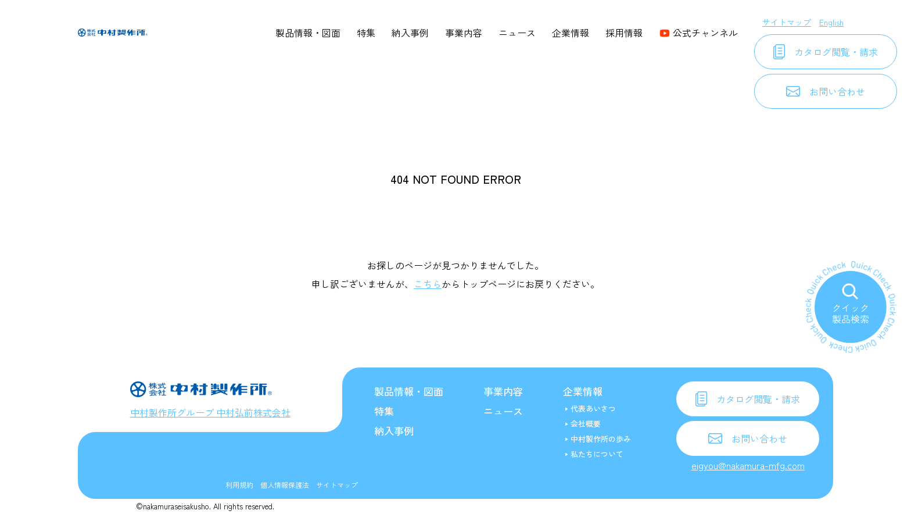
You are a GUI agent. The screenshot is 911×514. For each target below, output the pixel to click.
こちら (428, 284)
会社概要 (586, 423)
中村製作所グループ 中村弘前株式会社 (210, 412)
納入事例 (410, 33)
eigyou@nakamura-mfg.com (748, 465)
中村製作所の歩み (601, 438)
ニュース (517, 33)
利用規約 (239, 485)
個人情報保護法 (284, 485)
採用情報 (624, 33)
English (831, 22)
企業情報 (570, 33)
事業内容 (463, 33)
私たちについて (597, 453)
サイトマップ (786, 22)
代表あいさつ (593, 408)
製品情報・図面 (307, 33)
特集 (366, 33)
